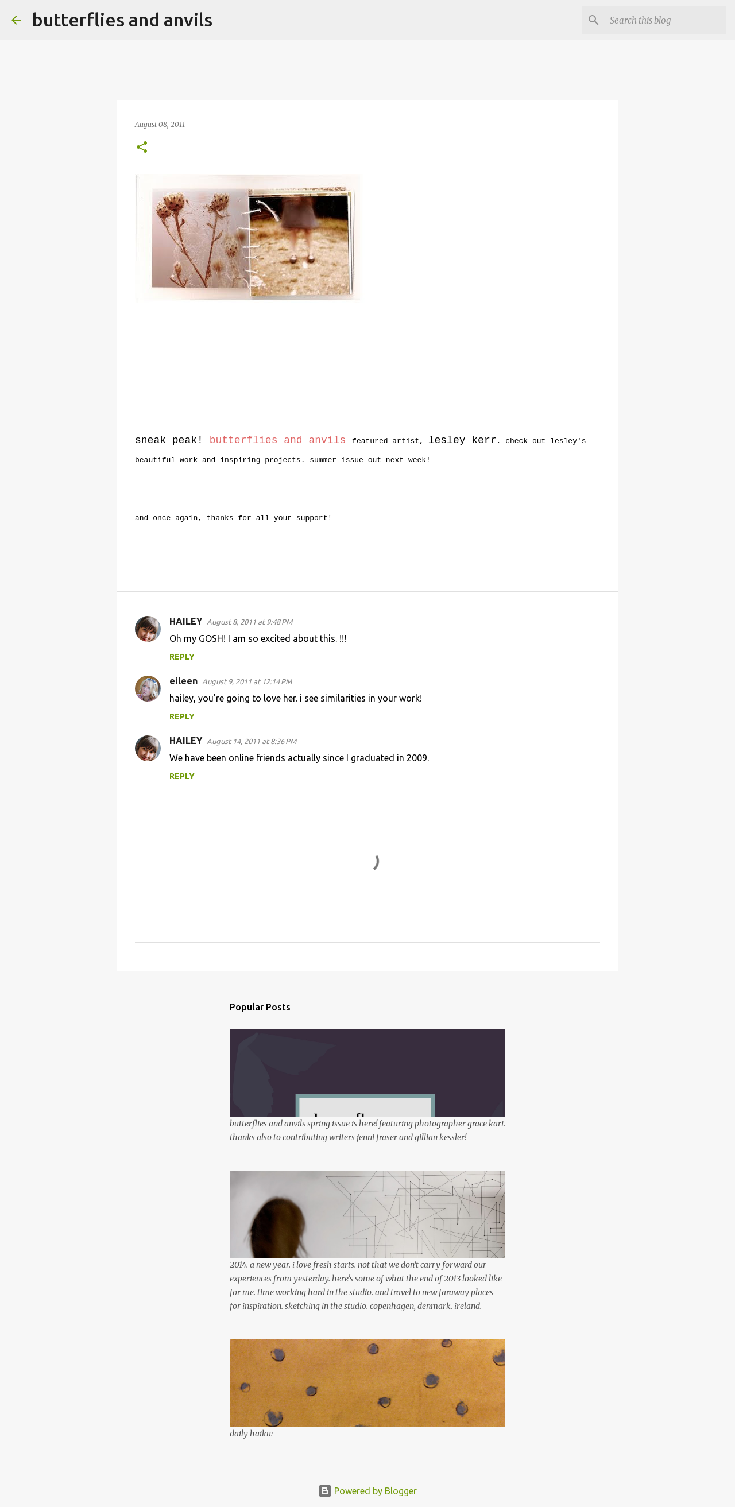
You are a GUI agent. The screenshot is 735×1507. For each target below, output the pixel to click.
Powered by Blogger (367, 1491)
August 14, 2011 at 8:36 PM (251, 741)
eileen (183, 681)
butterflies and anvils (122, 19)
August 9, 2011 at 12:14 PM (247, 681)
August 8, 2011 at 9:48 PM (249, 622)
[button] (142, 148)
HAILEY (185, 621)
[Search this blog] (665, 20)
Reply (182, 656)
